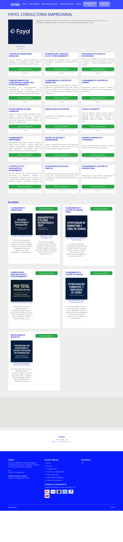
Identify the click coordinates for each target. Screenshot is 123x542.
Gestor (113, 507)
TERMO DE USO (52, 469)
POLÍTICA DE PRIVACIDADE (55, 472)
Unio (82, 463)
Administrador (12, 507)
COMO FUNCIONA (52, 475)
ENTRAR (49, 466)
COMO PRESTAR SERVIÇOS (55, 477)
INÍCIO (49, 463)
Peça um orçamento (25, 69)
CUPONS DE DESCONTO (54, 480)
